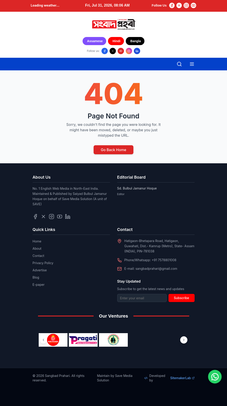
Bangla (135, 41)
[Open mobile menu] (191, 64)
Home (37, 241)
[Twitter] (179, 5)
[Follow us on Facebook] (104, 51)
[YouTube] (193, 5)
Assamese (95, 41)
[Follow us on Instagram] (129, 51)
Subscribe (181, 298)
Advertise (40, 270)
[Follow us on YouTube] (121, 51)
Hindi (116, 41)
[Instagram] (186, 5)
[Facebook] (172, 5)
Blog (36, 277)
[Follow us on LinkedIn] (137, 51)
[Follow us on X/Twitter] (113, 51)
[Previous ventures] (43, 340)
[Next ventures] (183, 340)
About (37, 248)
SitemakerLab (182, 378)
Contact (38, 256)
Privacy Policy (43, 263)
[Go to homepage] (113, 24)
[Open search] (179, 64)
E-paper (39, 284)
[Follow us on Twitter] (43, 216)
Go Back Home (113, 150)
